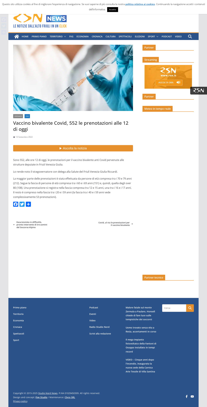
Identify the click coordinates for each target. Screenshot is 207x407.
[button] (64, 36)
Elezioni (140, 36)
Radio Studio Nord (99, 326)
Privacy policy (20, 401)
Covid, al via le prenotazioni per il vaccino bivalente (115, 223)
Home (25, 36)
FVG (71, 36)
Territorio (56, 36)
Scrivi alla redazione (100, 333)
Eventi (92, 313)
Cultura (111, 36)
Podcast (167, 36)
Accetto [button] (112, 9)
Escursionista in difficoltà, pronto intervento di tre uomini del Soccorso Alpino (30, 225)
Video (178, 36)
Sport (151, 36)
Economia (83, 36)
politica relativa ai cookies (140, 4)
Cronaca (97, 36)
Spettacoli (125, 36)
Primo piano (39, 36)
